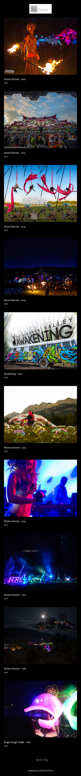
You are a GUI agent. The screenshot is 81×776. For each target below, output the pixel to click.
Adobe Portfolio (46, 770)
